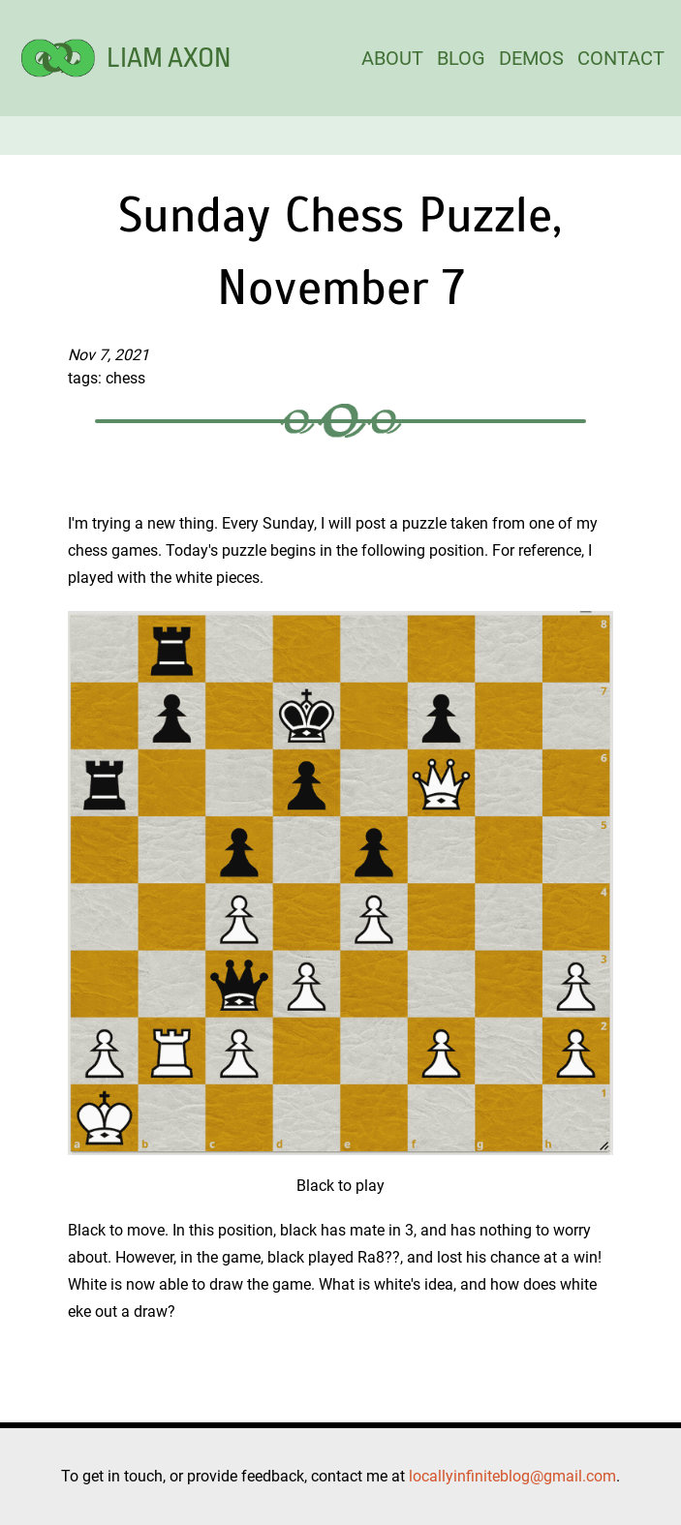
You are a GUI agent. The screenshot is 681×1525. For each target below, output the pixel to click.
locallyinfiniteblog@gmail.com (512, 1476)
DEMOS (531, 58)
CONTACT (621, 58)
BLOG (461, 58)
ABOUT (392, 58)
